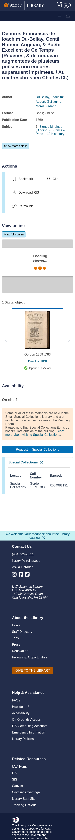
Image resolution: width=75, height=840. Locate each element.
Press (16, 644)
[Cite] (52, 179)
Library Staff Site (24, 798)
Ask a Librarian (22, 567)
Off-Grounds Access (26, 719)
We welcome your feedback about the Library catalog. (37, 535)
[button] (59, 16)
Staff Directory (22, 631)
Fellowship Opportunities (29, 657)
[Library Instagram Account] (15, 575)
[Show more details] (15, 146)
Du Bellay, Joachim (49, 97)
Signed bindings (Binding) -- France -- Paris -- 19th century (50, 130)
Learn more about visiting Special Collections (34, 432)
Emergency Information (28, 732)
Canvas (17, 786)
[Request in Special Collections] (37, 449)
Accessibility (20, 713)
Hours (16, 625)
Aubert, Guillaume (48, 101)
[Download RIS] (25, 192)
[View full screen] (14, 234)
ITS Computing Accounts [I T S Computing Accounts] (29, 726)
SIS (14, 779)
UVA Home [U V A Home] (20, 766)
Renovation (20, 651)
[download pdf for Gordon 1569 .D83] (37, 361)
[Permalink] (22, 206)
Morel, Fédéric (46, 106)
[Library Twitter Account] (28, 575)
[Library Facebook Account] (22, 575)
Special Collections (26, 462)
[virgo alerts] (68, 16)
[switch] (22, 179)
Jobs (15, 638)
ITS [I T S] (14, 773)
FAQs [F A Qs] (16, 700)
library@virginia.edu (26, 560)
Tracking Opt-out (24, 805)
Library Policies (23, 739)
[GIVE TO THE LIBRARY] (32, 670)
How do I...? (20, 706)
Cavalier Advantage (26, 792)
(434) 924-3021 (23, 554)
